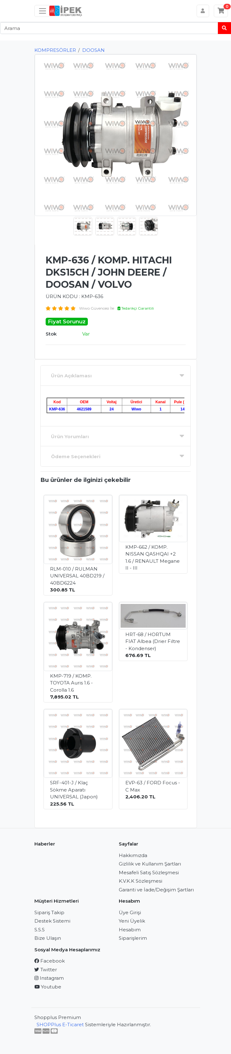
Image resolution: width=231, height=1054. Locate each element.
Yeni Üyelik (132, 921)
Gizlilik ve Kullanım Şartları (150, 864)
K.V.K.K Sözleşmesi (140, 881)
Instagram (49, 978)
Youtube (47, 987)
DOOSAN (93, 50)
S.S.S (39, 930)
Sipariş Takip (49, 912)
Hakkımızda (133, 855)
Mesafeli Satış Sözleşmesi (149, 872)
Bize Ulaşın (47, 938)
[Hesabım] (203, 11)
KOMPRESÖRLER (55, 50)
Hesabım (130, 930)
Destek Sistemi (52, 921)
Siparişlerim (133, 938)
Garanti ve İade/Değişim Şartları (156, 890)
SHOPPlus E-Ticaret (60, 1024)
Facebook (49, 961)
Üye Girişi (130, 912)
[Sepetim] (221, 11)
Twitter (45, 970)
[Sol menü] (42, 11)
